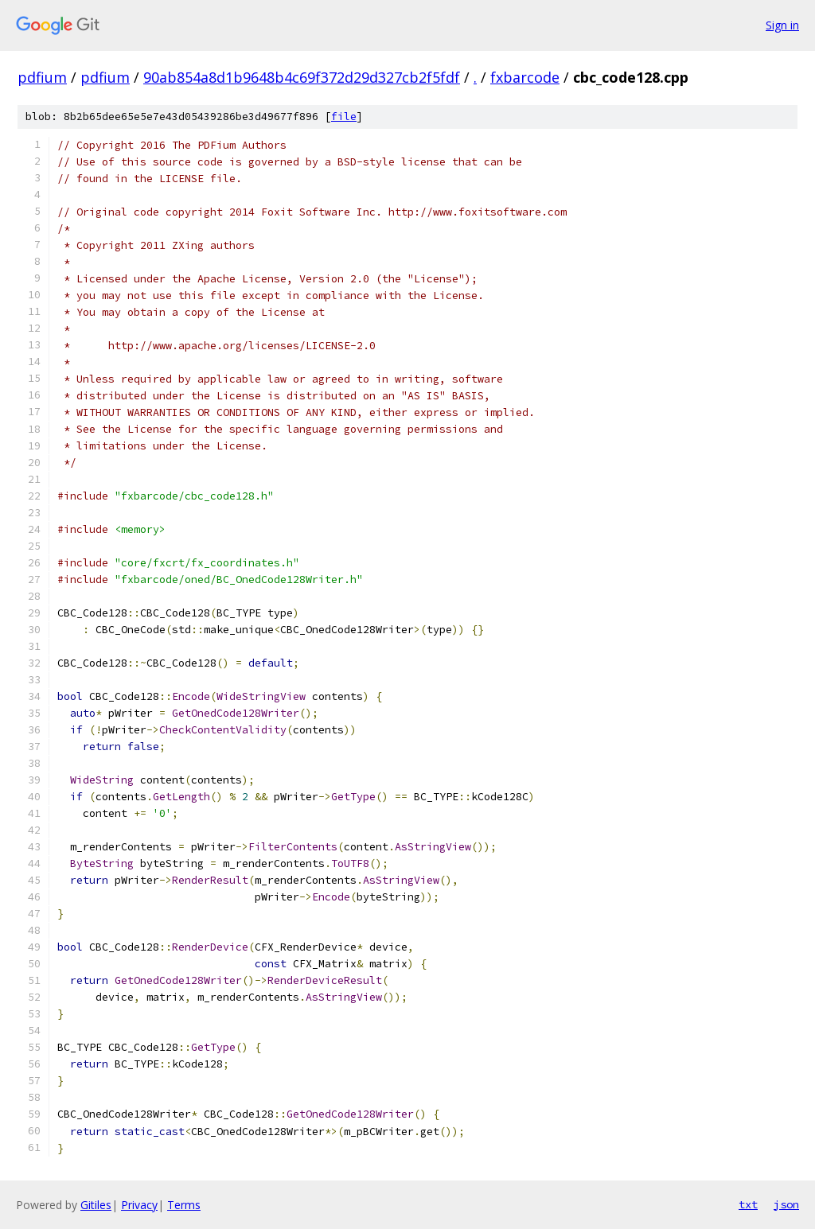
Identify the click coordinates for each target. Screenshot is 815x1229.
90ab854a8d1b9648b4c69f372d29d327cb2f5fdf (301, 77)
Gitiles (95, 1204)
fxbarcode (525, 77)
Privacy (139, 1204)
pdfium (42, 77)
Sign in (782, 25)
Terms (184, 1204)
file (344, 116)
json (786, 1204)
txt (748, 1204)
